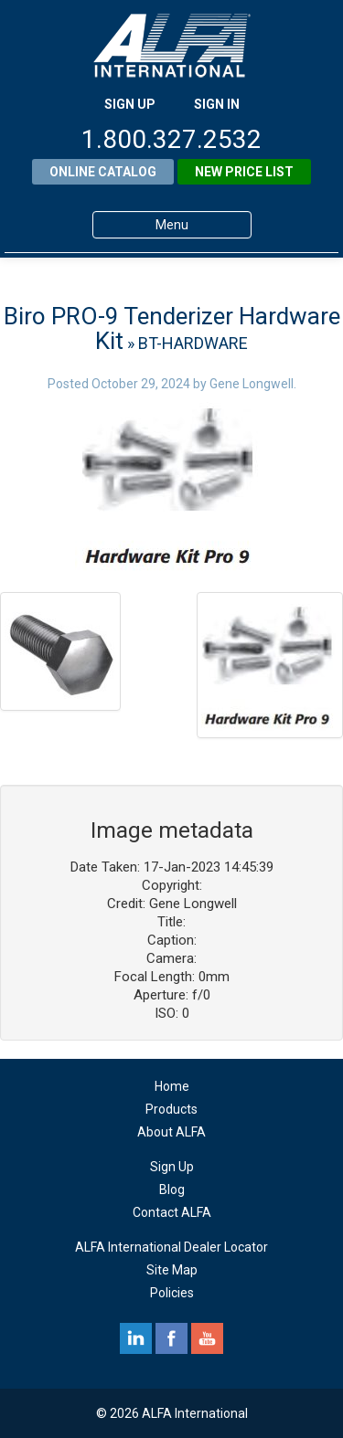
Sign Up (172, 1166)
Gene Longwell (251, 383)
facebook (171, 1338)
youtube (207, 1338)
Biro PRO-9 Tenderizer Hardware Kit (172, 328)
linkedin (136, 1338)
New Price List (244, 171)
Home (172, 1086)
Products (171, 1109)
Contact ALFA (172, 1212)
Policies (172, 1292)
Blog (172, 1189)
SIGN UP (129, 104)
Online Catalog (102, 171)
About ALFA (171, 1132)
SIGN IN (217, 104)
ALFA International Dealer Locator (171, 1247)
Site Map (172, 1270)
